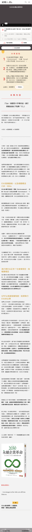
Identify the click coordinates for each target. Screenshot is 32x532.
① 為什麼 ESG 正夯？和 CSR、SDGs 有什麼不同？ (17, 30)
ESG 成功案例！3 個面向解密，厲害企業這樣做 (9, 506)
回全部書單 (17, 48)
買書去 (20, 87)
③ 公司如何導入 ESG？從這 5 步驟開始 (15, 39)
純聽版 (24, 43)
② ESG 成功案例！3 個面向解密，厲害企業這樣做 (17, 35)
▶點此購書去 (5, 485)
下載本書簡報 (8, 42)
